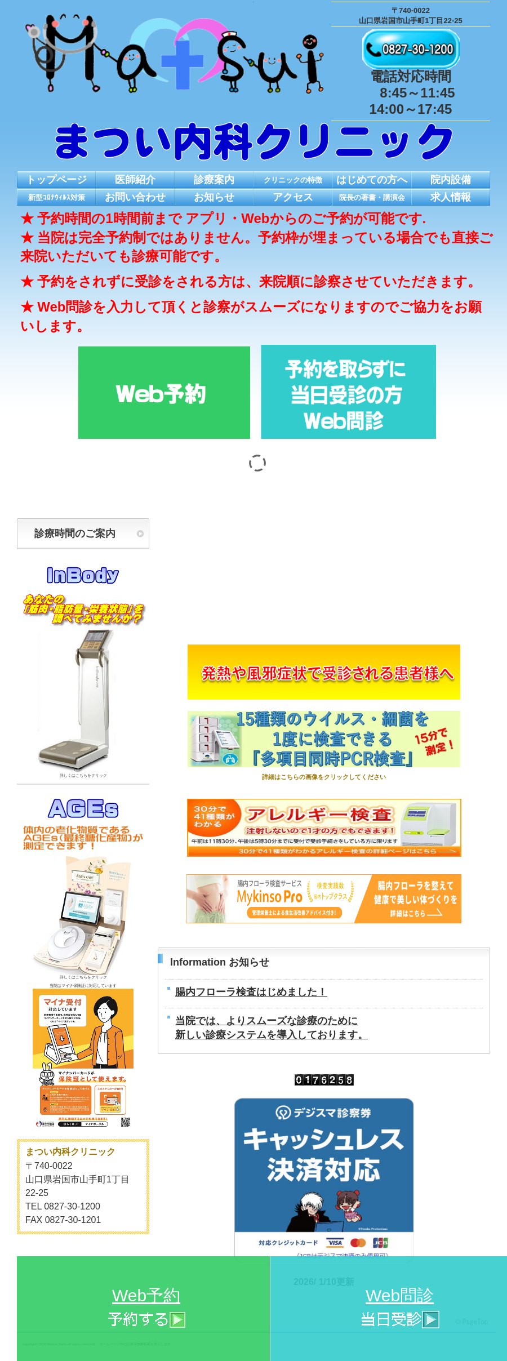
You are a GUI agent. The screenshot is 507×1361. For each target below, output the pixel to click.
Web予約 (146, 1309)
